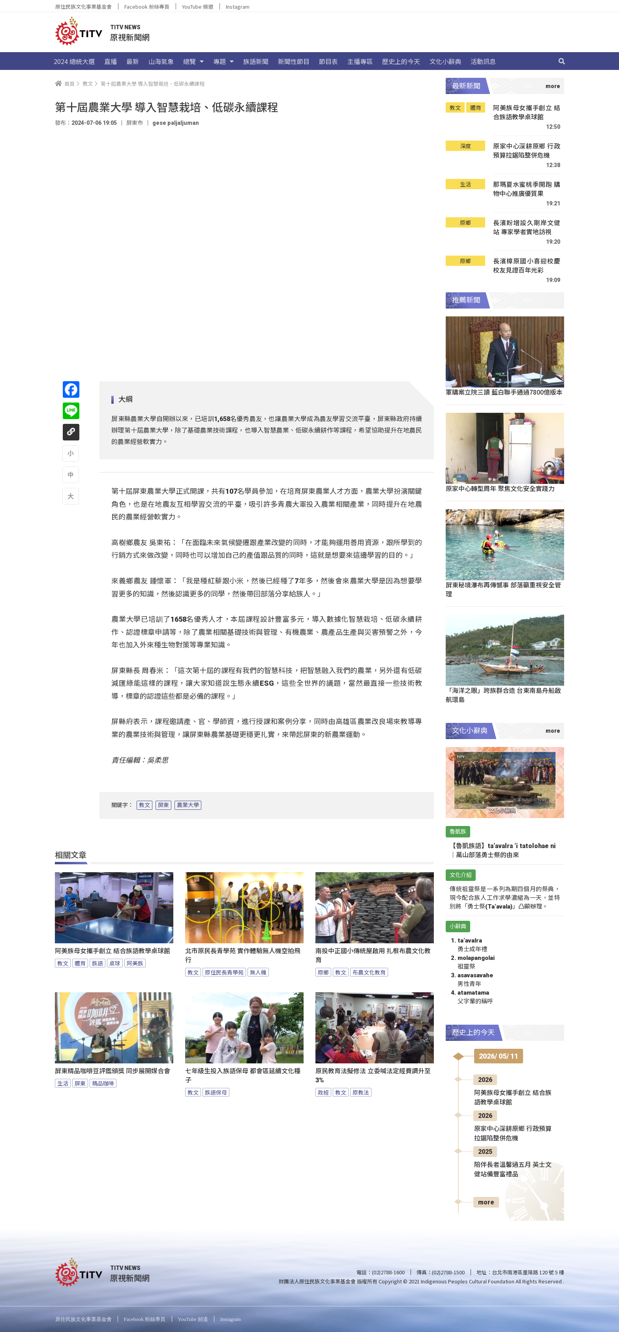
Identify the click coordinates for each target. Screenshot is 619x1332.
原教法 (361, 1092)
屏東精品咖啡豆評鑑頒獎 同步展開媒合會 (112, 1071)
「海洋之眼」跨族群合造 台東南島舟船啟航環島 (503, 694)
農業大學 (188, 805)
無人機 (258, 972)
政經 (323, 1092)
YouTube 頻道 (197, 6)
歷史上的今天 (401, 61)
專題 (223, 61)
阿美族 (135, 963)
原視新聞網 (130, 37)
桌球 (114, 963)
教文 (144, 805)
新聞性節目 (294, 61)
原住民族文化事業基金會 (83, 6)
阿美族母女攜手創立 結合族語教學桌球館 (112, 951)
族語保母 (216, 1092)
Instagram (237, 6)
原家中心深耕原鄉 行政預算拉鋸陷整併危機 (526, 150)
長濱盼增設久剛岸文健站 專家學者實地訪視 (526, 227)
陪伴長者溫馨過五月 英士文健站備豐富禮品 (512, 1169)
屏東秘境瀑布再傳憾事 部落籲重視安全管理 (503, 589)
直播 (110, 61)
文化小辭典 (445, 61)
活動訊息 (483, 61)
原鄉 (323, 972)
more (486, 1202)
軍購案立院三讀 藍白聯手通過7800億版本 (504, 392)
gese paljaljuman (175, 123)
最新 (132, 61)
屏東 (163, 805)
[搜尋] (561, 61)
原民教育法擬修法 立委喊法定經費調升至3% (373, 1075)
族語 (97, 963)
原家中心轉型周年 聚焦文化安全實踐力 (500, 488)
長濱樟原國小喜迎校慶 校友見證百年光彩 (526, 265)
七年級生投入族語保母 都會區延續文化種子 (242, 1075)
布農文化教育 (369, 972)
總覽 (193, 61)
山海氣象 (161, 61)
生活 (62, 1083)
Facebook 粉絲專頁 (146, 6)
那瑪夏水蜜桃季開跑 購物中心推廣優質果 (526, 189)
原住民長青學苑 (224, 972)
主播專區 (360, 61)
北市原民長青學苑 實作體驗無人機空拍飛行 (242, 955)
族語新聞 (255, 61)
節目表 (328, 61)
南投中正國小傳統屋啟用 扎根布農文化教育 (373, 955)
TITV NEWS (125, 27)
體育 (80, 963)
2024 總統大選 (74, 61)
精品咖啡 (103, 1083)
